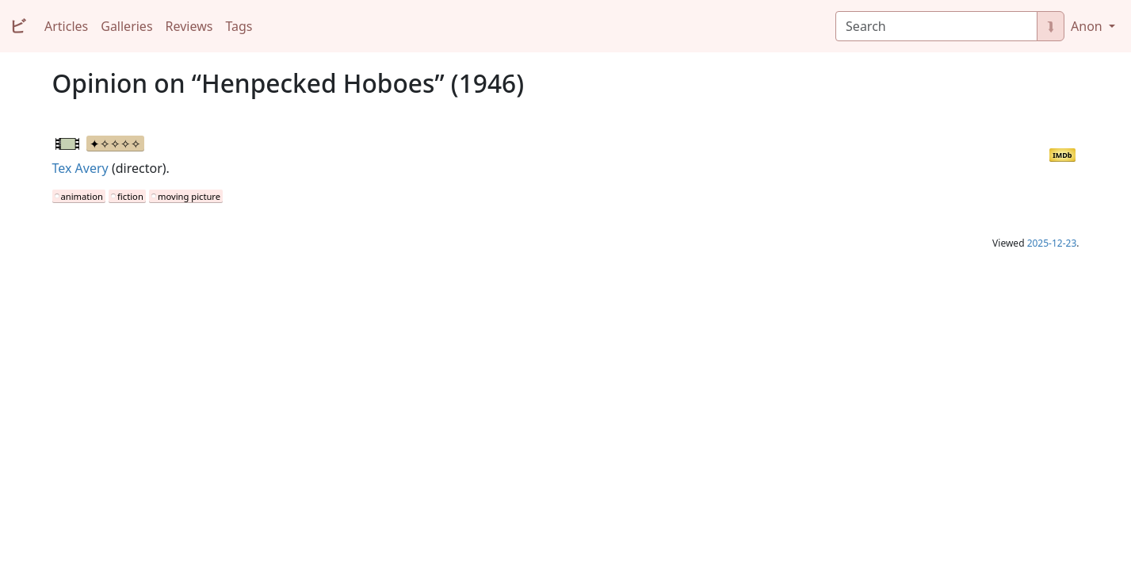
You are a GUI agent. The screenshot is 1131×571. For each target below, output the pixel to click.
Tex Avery (80, 168)
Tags (238, 26)
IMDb (1062, 155)
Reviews (189, 26)
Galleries (126, 26)
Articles (66, 26)
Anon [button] (1088, 26)
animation (82, 196)
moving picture (189, 196)
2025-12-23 (1052, 243)
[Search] (936, 26)
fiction (130, 196)
